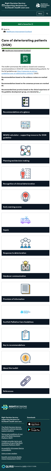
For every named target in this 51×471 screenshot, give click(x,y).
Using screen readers (9, 453)
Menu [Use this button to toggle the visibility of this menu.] (40, 14)
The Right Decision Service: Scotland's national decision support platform (12, 429)
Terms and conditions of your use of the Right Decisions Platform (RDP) (12, 436)
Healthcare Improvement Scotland (18, 31)
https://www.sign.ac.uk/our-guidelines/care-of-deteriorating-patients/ (20, 72)
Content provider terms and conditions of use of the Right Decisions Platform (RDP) (12, 443)
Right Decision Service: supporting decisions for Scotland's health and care (17, 5)
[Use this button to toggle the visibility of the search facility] (47, 13)
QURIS (24, 466)
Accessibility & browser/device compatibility (13, 449)
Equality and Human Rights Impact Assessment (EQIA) (12, 458)
